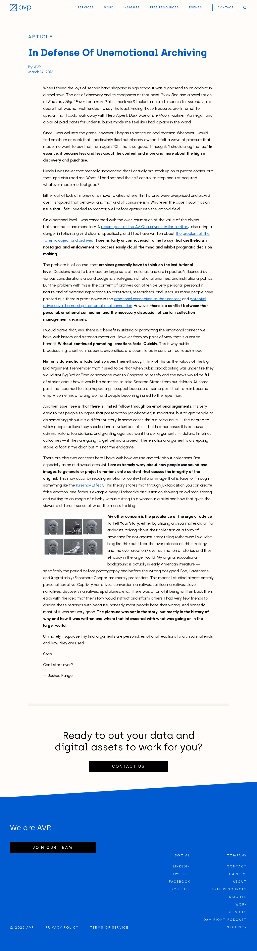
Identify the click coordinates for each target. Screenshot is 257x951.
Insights (131, 7)
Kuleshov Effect (89, 485)
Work (108, 7)
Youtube (180, 889)
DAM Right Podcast (225, 920)
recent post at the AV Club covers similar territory (145, 227)
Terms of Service (109, 927)
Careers (238, 874)
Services (86, 7)
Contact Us (128, 766)
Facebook (179, 881)
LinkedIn (181, 866)
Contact (226, 7)
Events (195, 7)
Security (237, 927)
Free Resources (164, 7)
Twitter (181, 874)
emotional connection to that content (147, 299)
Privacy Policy (62, 927)
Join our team (53, 847)
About (240, 881)
